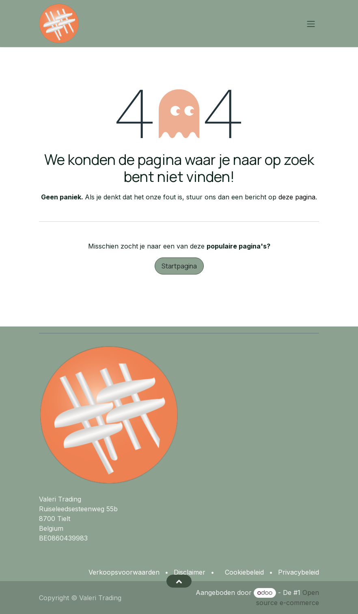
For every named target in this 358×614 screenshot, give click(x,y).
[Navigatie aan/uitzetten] (311, 23)
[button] (178, 581)
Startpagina (179, 266)
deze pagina (296, 197)
